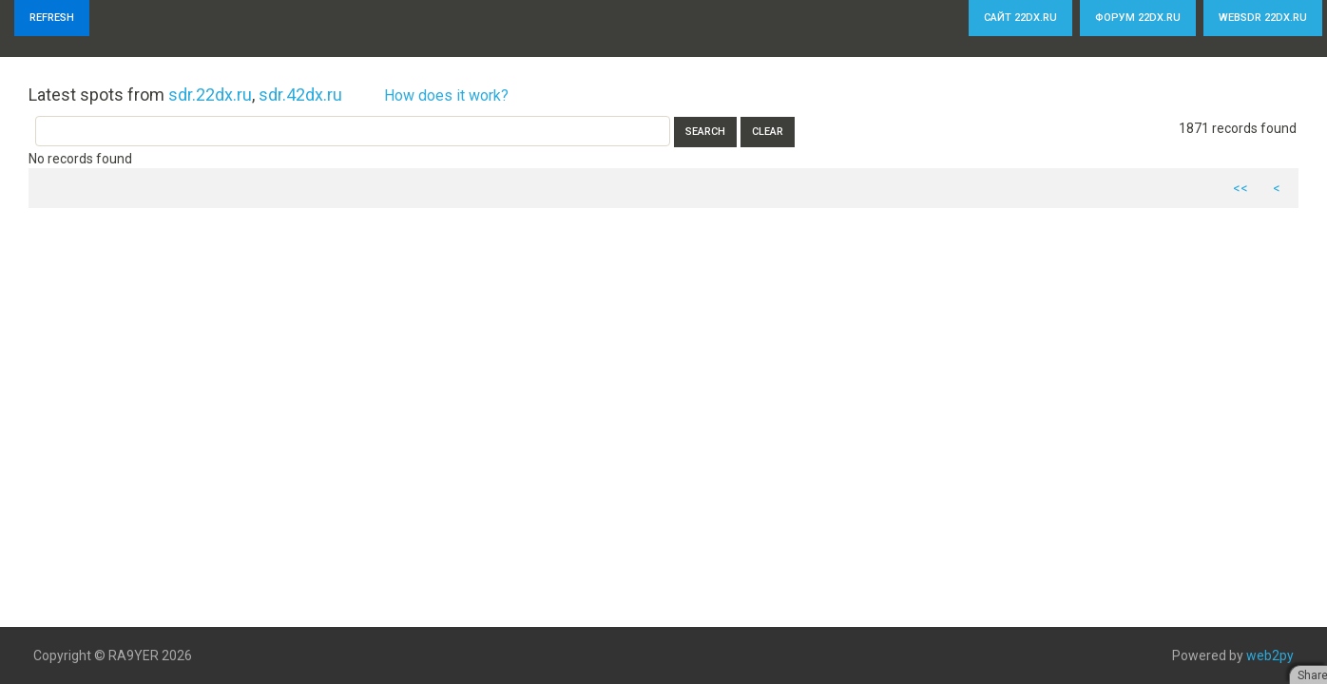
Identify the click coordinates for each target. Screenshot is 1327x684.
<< (1240, 188)
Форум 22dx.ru (1138, 17)
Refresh (51, 17)
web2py (1270, 655)
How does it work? (446, 95)
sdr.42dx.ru (300, 94)
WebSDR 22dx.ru (1263, 17)
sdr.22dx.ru (210, 94)
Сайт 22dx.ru (1020, 17)
